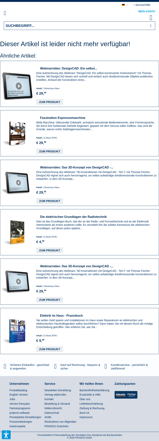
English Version (18, 394)
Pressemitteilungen (20, 421)
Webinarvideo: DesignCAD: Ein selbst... (68, 68)
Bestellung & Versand (57, 403)
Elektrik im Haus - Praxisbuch (61, 315)
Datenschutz (52, 412)
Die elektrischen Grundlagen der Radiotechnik (73, 216)
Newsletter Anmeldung (58, 390)
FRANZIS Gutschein (57, 426)
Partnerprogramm (19, 408)
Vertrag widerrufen (55, 394)
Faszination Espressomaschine (62, 117)
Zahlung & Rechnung (92, 408)
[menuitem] (9, 14)
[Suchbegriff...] (79, 25)
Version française (19, 403)
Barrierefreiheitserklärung (94, 390)
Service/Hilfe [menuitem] (142, 4)
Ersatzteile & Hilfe (90, 394)
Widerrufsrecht (53, 408)
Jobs (12, 399)
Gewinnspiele (17, 426)
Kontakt (49, 399)
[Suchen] (150, 25)
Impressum (86, 417)
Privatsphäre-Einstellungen (25, 417)
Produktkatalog (18, 390)
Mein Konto (146, 11)
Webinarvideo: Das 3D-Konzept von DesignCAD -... (76, 167)
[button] (6, 434)
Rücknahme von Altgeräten (60, 421)
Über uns (85, 399)
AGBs (48, 417)
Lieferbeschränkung (91, 403)
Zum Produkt (49, 102)
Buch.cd (84, 412)
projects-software (19, 412)
